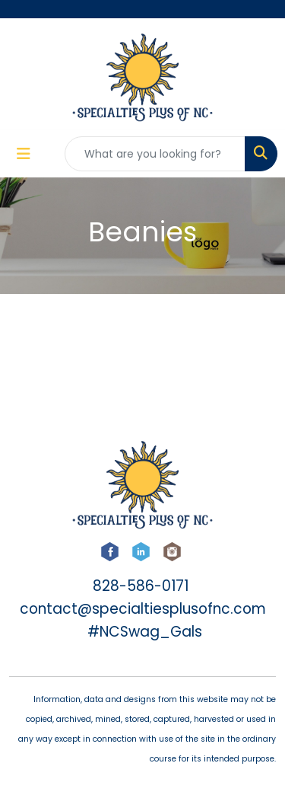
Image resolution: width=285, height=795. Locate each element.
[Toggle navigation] (24, 153)
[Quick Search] (155, 153)
